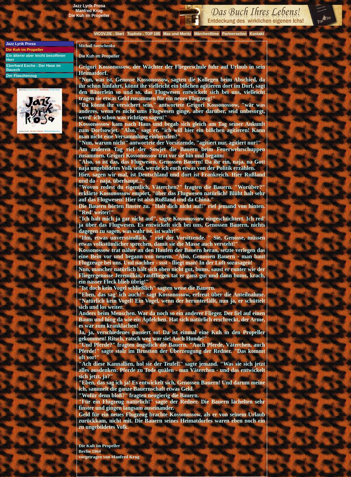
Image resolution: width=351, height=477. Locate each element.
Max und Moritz (177, 34)
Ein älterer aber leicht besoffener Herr (35, 57)
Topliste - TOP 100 (143, 34)
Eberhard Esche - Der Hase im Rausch (33, 67)
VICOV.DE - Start (109, 34)
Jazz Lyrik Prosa (21, 44)
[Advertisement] (89, 25)
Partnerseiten (234, 34)
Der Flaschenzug (21, 75)
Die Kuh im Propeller (24, 49)
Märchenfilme (206, 34)
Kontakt (257, 34)
